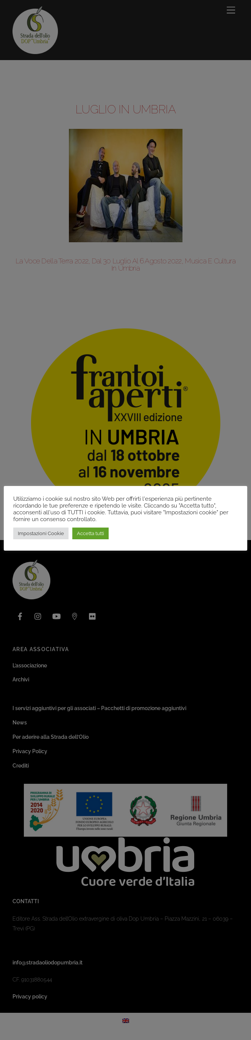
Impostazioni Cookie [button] (41, 533)
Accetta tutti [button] (90, 533)
